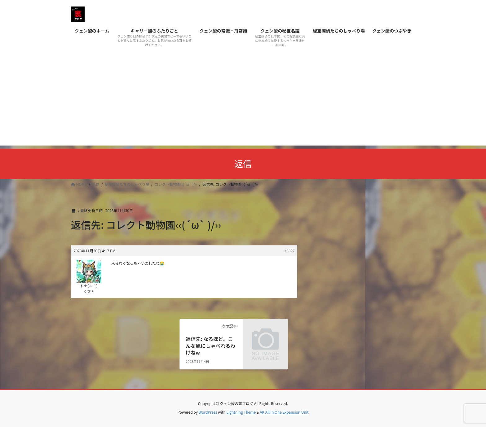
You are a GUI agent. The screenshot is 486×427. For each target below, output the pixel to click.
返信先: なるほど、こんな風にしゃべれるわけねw (210, 345)
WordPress (208, 412)
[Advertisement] (243, 102)
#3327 (290, 250)
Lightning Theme (241, 412)
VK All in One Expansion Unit (284, 412)
